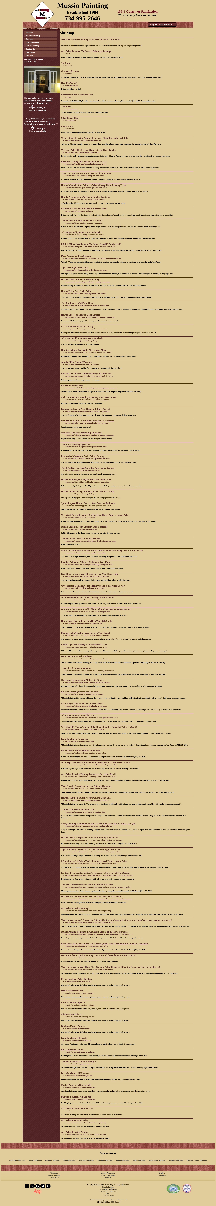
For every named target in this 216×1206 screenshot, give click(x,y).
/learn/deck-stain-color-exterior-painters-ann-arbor (85, 293)
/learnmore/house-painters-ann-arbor (80, 517)
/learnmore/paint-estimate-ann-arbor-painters (83, 600)
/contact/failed (70, 120)
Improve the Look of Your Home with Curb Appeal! (85, 409)
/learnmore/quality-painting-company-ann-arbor (84, 235)
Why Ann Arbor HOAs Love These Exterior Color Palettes (88, 150)
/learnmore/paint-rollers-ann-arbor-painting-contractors (87, 659)
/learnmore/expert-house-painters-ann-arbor (82, 470)
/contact (68, 97)
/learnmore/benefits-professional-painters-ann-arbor (85, 164)
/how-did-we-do (71, 85)
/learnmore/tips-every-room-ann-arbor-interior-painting (87, 635)
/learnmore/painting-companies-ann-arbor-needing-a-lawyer (89, 826)
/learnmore (69, 129)
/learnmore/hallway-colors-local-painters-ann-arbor (85, 553)
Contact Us (30, 49)
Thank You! (66, 106)
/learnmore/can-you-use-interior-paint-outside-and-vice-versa (89, 376)
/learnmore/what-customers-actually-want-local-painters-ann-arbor (91, 718)
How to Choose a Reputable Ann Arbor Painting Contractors (89, 837)
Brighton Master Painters (73, 1026)
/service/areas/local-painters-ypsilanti (79, 1005)
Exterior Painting (32, 46)
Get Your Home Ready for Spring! (77, 326)
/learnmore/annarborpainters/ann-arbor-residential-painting (89, 969)
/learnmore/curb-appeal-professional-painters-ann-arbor (87, 411)
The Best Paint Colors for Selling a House (80, 538)
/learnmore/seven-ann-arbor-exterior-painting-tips (85, 812)
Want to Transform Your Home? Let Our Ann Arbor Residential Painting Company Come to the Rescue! (110, 967)
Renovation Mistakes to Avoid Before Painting (83, 456)
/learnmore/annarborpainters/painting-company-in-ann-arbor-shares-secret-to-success (99, 934)
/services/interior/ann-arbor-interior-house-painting (85, 1123)
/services (68, 1111)
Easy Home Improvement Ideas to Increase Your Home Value (90, 574)
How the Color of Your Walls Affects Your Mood (83, 350)
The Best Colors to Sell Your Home (77, 303)
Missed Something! (70, 118)
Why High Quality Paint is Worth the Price (81, 232)
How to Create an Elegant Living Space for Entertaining (87, 491)
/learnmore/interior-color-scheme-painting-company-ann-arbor (90, 317)
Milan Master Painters (71, 1014)
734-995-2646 (82, 18)
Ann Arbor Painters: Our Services (77, 1108)
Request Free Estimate (161, 24)
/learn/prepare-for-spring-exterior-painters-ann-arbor (86, 329)
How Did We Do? (69, 83)
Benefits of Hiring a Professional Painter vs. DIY (84, 161)
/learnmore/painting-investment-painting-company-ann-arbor (89, 435)
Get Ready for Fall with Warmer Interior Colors (84, 209)
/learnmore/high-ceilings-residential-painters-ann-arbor (87, 482)
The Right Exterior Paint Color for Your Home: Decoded (88, 468)
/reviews (68, 73)
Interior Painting (32, 42)
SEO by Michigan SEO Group (108, 1202)
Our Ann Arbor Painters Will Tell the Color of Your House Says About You (96, 609)
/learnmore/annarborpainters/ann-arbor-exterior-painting (88, 911)
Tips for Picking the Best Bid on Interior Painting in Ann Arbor (91, 849)
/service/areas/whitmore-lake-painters (80, 1099)
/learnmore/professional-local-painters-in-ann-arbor (85, 753)
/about (67, 54)
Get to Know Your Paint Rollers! (76, 656)
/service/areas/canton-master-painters (80, 1052)
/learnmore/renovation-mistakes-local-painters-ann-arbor (87, 459)
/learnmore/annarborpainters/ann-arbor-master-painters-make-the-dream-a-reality (98, 887)
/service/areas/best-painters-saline (78, 1064)
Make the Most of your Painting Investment (81, 432)
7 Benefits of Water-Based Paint (76, 668)
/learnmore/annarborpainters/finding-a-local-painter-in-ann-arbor (91, 863)
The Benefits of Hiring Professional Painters (82, 220)
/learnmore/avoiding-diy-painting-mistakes (82, 364)
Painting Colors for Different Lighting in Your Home (86, 562)
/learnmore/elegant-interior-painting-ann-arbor (83, 494)
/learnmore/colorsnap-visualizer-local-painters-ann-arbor (87, 682)
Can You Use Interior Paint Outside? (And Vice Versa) (86, 374)
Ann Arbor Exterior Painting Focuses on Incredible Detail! (88, 774)
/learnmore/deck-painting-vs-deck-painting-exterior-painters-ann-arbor (93, 258)
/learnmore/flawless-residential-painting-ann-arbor (85, 199)
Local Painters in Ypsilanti (73, 1002)
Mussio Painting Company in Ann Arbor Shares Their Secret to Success (94, 932)
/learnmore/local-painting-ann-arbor (79, 741)
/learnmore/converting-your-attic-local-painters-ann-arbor (88, 506)
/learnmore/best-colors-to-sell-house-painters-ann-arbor (87, 305)
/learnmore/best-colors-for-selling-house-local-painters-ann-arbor (91, 541)
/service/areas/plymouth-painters (78, 1040)
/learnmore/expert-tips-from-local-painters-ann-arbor (86, 647)
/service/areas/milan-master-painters (79, 1017)
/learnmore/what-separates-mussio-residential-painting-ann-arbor (91, 765)
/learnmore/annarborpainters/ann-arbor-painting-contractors (89, 922)
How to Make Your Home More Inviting (80, 279)
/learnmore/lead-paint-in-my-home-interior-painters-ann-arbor (90, 246)
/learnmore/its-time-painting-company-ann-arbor (84, 176)
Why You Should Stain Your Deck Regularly (82, 338)
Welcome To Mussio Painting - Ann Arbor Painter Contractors (90, 39)
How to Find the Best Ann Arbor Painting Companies (86, 798)
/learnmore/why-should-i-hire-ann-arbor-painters (84, 729)
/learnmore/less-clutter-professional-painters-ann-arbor (87, 400)
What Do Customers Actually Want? (78, 715)
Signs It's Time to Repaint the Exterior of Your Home (86, 173)
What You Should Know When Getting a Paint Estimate (87, 597)
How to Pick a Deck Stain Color (76, 291)
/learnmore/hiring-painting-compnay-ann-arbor (84, 223)
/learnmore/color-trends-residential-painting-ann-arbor (87, 423)
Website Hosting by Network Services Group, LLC (108, 1200)
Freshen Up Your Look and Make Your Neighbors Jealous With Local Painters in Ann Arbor (104, 943)
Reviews (29, 56)
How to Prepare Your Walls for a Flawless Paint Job (85, 197)
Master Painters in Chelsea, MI (76, 1085)
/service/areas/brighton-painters (77, 1028)
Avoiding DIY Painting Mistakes (76, 362)
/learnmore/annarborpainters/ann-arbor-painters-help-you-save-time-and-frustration (98, 899)
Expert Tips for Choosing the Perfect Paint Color (84, 644)
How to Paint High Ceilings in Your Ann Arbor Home (86, 479)
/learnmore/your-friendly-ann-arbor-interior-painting (86, 788)
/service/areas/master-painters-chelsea (80, 1087)
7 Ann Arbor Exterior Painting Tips (78, 809)
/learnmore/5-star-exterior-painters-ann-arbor (83, 140)
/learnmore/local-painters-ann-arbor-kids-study (83, 623)
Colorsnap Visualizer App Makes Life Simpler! (83, 680)
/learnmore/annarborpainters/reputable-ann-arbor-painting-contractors (93, 840)
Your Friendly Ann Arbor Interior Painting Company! (86, 786)
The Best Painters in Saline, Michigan (79, 1061)
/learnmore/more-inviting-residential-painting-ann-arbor (87, 282)
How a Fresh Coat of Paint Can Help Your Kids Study (86, 621)
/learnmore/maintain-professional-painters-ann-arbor (86, 188)
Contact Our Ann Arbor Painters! (77, 95)
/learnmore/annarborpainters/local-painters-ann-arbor (86, 946)
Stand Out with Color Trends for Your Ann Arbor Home (87, 421)
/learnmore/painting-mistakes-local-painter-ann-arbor (86, 706)
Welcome (29, 33)
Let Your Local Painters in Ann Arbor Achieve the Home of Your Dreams (95, 873)
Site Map (65, 63)
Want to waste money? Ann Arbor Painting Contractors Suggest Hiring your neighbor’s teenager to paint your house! (116, 920)
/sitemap (68, 65)
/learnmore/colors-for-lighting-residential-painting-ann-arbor (89, 564)
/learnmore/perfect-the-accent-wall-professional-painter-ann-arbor (91, 388)
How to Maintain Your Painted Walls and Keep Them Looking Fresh (93, 185)
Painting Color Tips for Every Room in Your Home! (85, 633)
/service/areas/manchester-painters (78, 1076)
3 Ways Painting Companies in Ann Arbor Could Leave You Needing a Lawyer (98, 823)
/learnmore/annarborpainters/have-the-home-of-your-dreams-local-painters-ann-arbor (99, 875)
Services (29, 39)
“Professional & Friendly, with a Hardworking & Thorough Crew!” (93, 586)
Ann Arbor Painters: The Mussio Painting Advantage (86, 51)
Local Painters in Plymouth (74, 1038)
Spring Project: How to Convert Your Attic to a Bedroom (88, 503)
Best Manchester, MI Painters (75, 1073)
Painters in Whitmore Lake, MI (76, 1097)
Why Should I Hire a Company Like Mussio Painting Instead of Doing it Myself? (99, 727)
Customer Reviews (70, 71)
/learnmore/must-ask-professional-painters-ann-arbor (86, 447)
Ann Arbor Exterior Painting (74, 908)
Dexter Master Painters (72, 991)
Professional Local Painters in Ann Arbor (80, 750)
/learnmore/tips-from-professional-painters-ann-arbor (86, 270)
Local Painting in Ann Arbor (74, 739)
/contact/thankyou (72, 109)
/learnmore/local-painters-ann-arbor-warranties (84, 694)
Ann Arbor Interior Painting (74, 1120)
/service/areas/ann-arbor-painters (78, 981)
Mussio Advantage (33, 36)
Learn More (30, 52)
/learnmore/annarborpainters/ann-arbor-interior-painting (87, 958)
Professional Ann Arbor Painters (76, 979)
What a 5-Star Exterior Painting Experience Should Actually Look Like (94, 138)
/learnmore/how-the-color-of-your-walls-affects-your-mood (88, 352)
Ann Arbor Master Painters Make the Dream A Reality (87, 885)
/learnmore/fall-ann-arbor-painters (79, 211)
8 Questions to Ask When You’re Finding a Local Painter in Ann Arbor (94, 861)
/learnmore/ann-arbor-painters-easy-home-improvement (87, 576)
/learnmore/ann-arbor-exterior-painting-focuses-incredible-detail (90, 777)
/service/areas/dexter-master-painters (79, 993)
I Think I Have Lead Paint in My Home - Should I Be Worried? (91, 244)
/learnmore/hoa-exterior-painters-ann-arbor (82, 152)
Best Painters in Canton (72, 1049)
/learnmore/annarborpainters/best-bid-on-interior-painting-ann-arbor (92, 852)
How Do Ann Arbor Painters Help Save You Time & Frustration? (91, 896)
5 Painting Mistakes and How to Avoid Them (82, 703)
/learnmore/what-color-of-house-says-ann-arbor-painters (87, 612)
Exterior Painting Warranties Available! (80, 692)
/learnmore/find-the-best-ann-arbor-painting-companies (87, 800)
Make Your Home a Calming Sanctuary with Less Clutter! (88, 397)
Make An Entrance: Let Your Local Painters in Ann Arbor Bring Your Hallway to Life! (102, 550)
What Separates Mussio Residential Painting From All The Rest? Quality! (95, 762)
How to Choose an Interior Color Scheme (80, 315)
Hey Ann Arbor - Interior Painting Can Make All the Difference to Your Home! (98, 955)
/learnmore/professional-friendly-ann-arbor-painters (85, 588)
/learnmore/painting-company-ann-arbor (81, 529)
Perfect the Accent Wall (72, 385)
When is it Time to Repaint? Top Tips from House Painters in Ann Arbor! (95, 515)
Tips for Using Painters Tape (74, 267)
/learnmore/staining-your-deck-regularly (81, 341)
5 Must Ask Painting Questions (75, 444)
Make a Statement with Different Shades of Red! (84, 527)
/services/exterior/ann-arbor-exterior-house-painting (85, 1134)
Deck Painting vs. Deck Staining (76, 256)
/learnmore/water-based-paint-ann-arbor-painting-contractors (89, 671)
